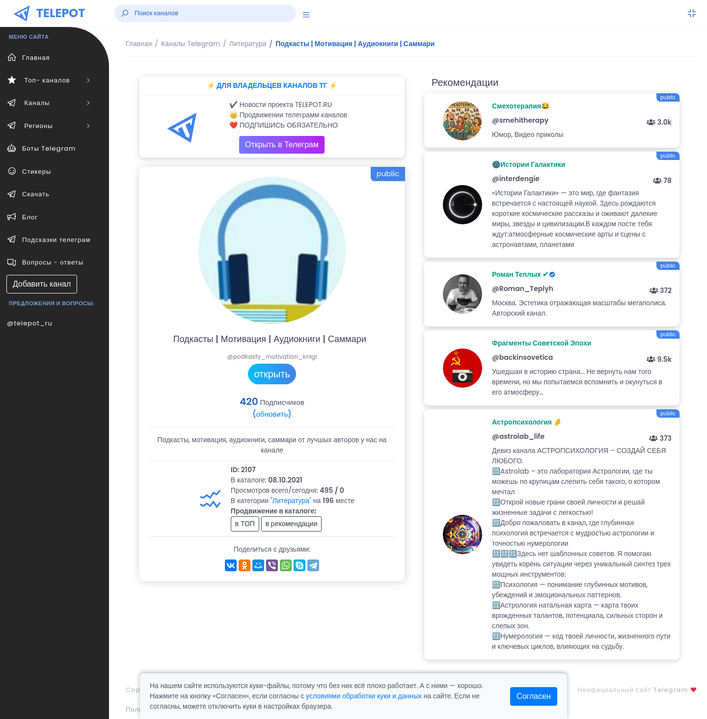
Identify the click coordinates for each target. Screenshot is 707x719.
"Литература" (291, 501)
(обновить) (271, 414)
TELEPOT (60, 13)
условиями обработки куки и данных (364, 696)
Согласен (534, 696)
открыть (272, 374)
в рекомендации (292, 524)
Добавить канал (42, 284)
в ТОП (245, 524)
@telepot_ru (30, 323)
